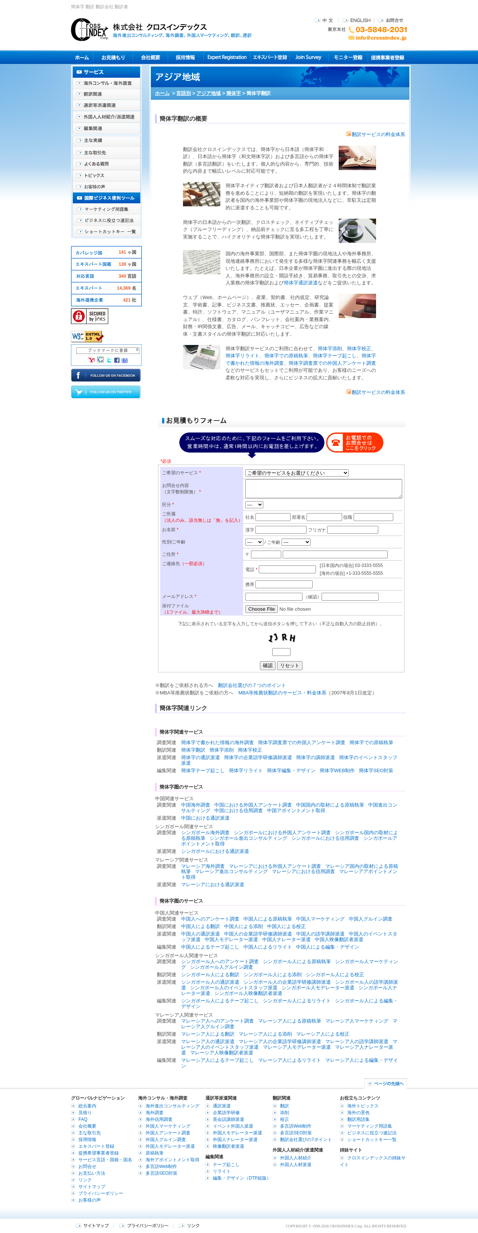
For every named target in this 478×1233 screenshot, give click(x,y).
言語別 (183, 93)
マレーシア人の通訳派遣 (208, 1041)
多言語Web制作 (161, 1166)
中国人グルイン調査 (370, 919)
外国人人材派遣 (295, 1164)
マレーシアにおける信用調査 (303, 871)
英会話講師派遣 (228, 1119)
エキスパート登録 (269, 57)
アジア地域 (208, 93)
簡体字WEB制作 (337, 770)
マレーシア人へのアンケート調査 (217, 1021)
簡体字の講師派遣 (315, 757)
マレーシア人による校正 (323, 1034)
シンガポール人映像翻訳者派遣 (248, 993)
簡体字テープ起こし (335, 355)
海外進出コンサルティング (172, 1106)
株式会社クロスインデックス (161, 29)
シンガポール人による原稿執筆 (297, 961)
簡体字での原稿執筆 (286, 355)
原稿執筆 (155, 1153)
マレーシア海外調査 (203, 866)
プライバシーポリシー (100, 1193)
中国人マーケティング (320, 919)
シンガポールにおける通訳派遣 (215, 851)
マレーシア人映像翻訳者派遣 (221, 1052)
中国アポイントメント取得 (296, 810)
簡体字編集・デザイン (291, 770)
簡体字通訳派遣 (301, 283)
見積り (113, 57)
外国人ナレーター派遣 (235, 1139)
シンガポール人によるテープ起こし (220, 1001)
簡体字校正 (359, 348)
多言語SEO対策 (161, 1173)
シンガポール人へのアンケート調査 (220, 961)
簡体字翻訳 (193, 750)
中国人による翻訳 (200, 926)
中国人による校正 (286, 926)
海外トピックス (106, 175)
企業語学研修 (226, 1112)
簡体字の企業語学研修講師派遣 (258, 757)
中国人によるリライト (267, 947)
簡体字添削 (330, 348)
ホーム (162, 93)
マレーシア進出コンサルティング (231, 871)
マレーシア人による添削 (265, 1034)
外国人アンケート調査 (168, 1132)
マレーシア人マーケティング (356, 1021)
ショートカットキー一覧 (106, 231)
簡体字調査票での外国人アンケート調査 (332, 363)
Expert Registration (227, 57)
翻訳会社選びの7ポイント (306, 1139)
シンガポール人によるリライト (297, 1001)
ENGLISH (356, 20)
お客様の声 (106, 186)
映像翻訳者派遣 (228, 1146)
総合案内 (87, 1106)
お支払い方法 (91, 1173)
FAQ (82, 1119)
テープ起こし (226, 1164)
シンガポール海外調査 (205, 832)
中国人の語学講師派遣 (320, 934)
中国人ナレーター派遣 (286, 939)
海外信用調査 (159, 1119)
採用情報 (186, 57)
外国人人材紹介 (295, 1157)
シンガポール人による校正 (335, 974)
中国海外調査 (195, 805)
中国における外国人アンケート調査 (253, 805)
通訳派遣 (222, 1106)
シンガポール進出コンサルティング (248, 838)
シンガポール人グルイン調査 (221, 967)
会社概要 (150, 57)
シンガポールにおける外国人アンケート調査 (282, 832)
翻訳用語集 (358, 1119)
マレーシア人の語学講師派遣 (356, 1041)
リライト (222, 1171)
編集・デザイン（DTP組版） (242, 1178)
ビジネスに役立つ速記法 (106, 220)
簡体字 (233, 93)
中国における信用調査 (238, 810)
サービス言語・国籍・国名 (105, 1159)
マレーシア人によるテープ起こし (217, 1060)
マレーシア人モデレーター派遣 (297, 1047)
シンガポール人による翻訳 (210, 974)
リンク (85, 1180)
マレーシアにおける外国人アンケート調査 (275, 866)
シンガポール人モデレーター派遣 (318, 987)
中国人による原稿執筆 (267, 919)
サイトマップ (91, 1186)
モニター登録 (348, 57)
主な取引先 (106, 153)
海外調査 (155, 1112)
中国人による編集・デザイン (327, 947)
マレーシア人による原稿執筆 (289, 1021)
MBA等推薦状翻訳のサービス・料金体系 (282, 693)
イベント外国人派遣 (233, 1126)
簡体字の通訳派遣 (200, 757)
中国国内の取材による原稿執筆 (330, 805)
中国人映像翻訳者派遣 (339, 939)
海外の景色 (358, 1112)
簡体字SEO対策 (376, 770)
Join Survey (309, 57)
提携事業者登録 (387, 57)
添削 (284, 1112)
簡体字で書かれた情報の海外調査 (217, 742)
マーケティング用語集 (106, 209)
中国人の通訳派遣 (200, 934)
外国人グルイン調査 (166, 1139)
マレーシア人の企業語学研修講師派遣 (280, 1041)
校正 (284, 1119)
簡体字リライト (243, 355)
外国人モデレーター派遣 (170, 1146)
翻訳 (284, 1106)
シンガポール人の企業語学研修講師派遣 (287, 982)
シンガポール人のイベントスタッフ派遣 (233, 987)
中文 (324, 20)
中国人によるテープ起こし (210, 947)
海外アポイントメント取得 (172, 1159)
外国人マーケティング (168, 1126)
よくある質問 (106, 164)
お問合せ (390, 20)
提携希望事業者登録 (98, 1153)
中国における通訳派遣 (205, 818)
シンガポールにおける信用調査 (325, 838)
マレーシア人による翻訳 (208, 1034)
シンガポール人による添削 (272, 974)
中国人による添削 (243, 926)
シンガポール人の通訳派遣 (210, 982)
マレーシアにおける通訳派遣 (212, 884)
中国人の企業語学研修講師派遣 (258, 934)
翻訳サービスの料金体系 (376, 134)
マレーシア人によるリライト (289, 1060)
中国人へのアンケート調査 (210, 919)
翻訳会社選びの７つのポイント (252, 685)
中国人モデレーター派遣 (231, 939)
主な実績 (106, 142)
